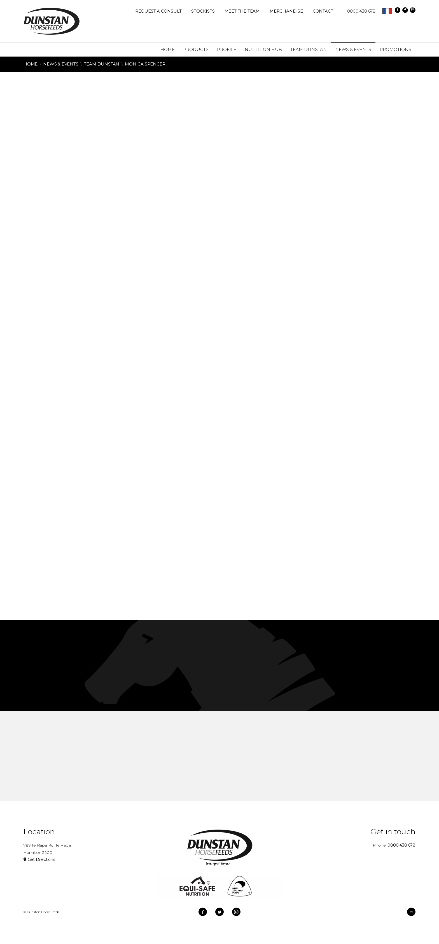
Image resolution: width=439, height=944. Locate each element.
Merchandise (286, 11)
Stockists (202, 11)
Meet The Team (242, 11)
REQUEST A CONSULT (158, 11)
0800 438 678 (358, 11)
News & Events (60, 64)
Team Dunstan (102, 64)
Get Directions (39, 859)
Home (31, 64)
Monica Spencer (145, 64)
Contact (323, 11)
